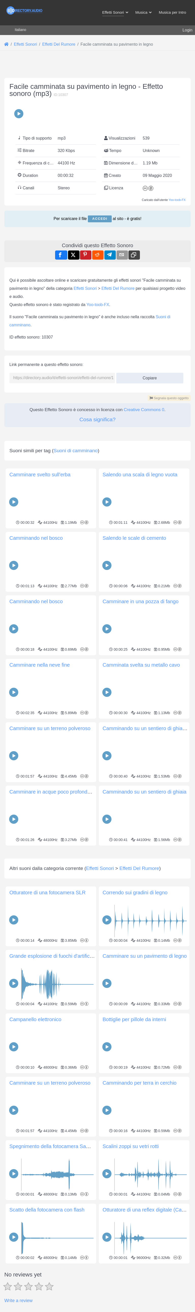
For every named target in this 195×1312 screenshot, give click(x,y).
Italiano (20, 30)
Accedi (99, 219)
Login (187, 30)
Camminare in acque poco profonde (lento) (57, 792)
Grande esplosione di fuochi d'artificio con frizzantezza (70, 1027)
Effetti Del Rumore (118, 288)
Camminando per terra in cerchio (139, 1154)
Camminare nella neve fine (39, 665)
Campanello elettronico (35, 1090)
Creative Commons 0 (144, 409)
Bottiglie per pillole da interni (134, 1090)
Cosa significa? (97, 419)
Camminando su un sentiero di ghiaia (144, 792)
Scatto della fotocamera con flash (47, 1281)
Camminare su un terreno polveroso (49, 728)
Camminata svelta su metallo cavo (141, 665)
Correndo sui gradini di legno (135, 963)
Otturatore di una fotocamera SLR (47, 963)
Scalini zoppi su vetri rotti (131, 1217)
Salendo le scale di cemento (134, 538)
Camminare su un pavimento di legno (145, 1027)
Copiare (147, 376)
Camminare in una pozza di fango (140, 601)
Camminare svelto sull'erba (40, 474)
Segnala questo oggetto (169, 398)
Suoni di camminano (76, 450)
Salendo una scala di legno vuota (140, 474)
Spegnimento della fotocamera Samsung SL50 (62, 1217)
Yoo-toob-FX (177, 200)
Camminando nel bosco (36, 538)
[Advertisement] (97, 882)
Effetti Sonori (85, 288)
